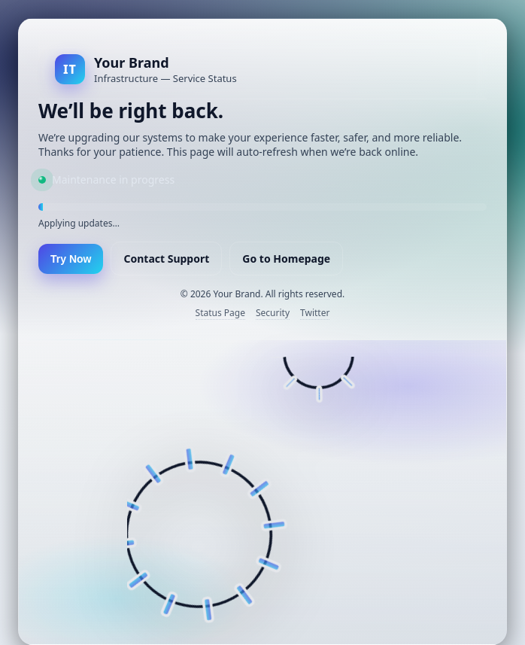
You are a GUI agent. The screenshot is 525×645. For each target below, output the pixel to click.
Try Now (70, 259)
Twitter (314, 312)
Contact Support (166, 258)
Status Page (220, 312)
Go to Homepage (286, 258)
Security (273, 312)
